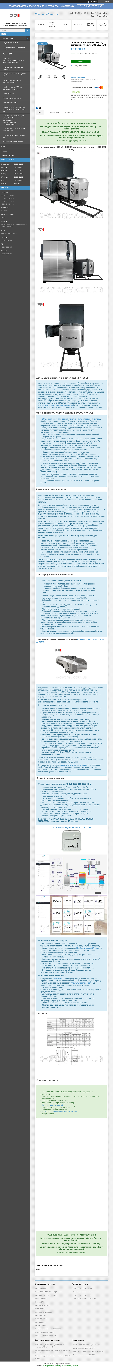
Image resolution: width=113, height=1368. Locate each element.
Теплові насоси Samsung (12, 98)
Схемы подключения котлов (45, 1336)
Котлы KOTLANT (41, 1319)
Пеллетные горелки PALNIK (83, 1288)
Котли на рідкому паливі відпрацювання (12, 81)
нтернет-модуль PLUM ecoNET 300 (72, 827)
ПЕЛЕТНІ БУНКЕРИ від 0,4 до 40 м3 (14, 136)
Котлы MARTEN (40, 1315)
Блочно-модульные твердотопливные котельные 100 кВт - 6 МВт (49, 1346)
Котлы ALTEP (40, 1302)
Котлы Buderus (40, 1322)
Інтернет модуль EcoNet (52, 1105)
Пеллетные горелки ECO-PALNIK (84, 1299)
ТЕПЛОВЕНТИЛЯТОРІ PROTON (13, 142)
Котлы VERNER (40, 1288)
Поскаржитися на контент (51, 1366)
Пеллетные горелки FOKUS (82, 1292)
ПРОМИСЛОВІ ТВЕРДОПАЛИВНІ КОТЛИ (14, 48)
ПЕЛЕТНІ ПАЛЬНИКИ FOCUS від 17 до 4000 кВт (14, 130)
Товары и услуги (7, 38)
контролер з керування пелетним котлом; (59, 1112)
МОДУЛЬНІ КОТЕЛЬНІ (10, 43)
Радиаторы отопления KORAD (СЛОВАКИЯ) (88, 1351)
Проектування (8, 93)
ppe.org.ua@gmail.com (9, 233)
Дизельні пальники (10, 103)
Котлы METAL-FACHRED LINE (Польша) (48, 1292)
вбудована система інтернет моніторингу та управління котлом (71, 419)
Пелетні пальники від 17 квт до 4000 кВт (13, 68)
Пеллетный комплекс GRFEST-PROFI (48, 1329)
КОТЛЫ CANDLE (40, 1325)
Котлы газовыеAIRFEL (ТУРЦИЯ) (84, 1348)
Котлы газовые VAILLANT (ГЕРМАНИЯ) (86, 1345)
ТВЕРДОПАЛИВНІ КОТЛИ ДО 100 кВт (14, 75)
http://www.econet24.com (87, 948)
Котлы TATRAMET (41, 1299)
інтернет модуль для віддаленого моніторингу (55, 405)
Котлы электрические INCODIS (84, 1355)
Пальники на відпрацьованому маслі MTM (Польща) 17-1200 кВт (13, 60)
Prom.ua (67, 1364)
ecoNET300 (59, 978)
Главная (40, 25)
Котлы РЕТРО (40, 1309)
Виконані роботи (103, 25)
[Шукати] (27, 30)
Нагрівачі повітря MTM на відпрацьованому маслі (12, 88)
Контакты (78, 25)
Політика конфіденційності (69, 1366)
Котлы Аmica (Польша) (43, 1312)
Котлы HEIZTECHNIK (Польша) (45, 1295)
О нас (3, 146)
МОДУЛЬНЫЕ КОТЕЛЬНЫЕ (90, 6)
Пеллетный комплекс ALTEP (45, 1332)
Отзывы (4, 151)
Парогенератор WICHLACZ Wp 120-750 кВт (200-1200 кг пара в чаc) (14, 109)
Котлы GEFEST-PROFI (42, 1305)
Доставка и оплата (8, 155)
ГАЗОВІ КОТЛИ (8, 54)
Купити (80, 61)
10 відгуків (94, 1)
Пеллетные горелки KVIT (82, 1295)
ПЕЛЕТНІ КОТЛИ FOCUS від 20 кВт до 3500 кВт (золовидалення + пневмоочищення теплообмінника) (13, 120)
